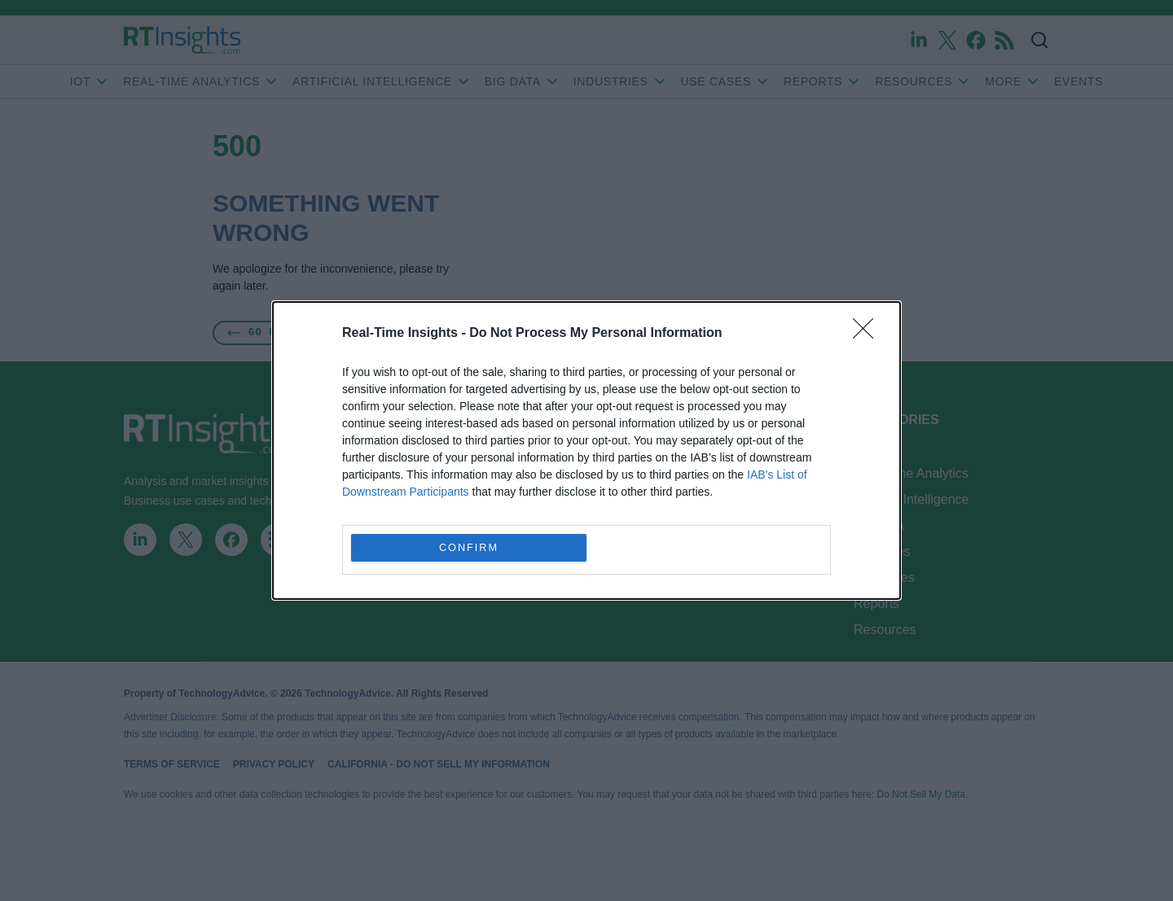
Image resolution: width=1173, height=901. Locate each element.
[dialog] (586, 450)
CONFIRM (468, 548)
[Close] (868, 333)
